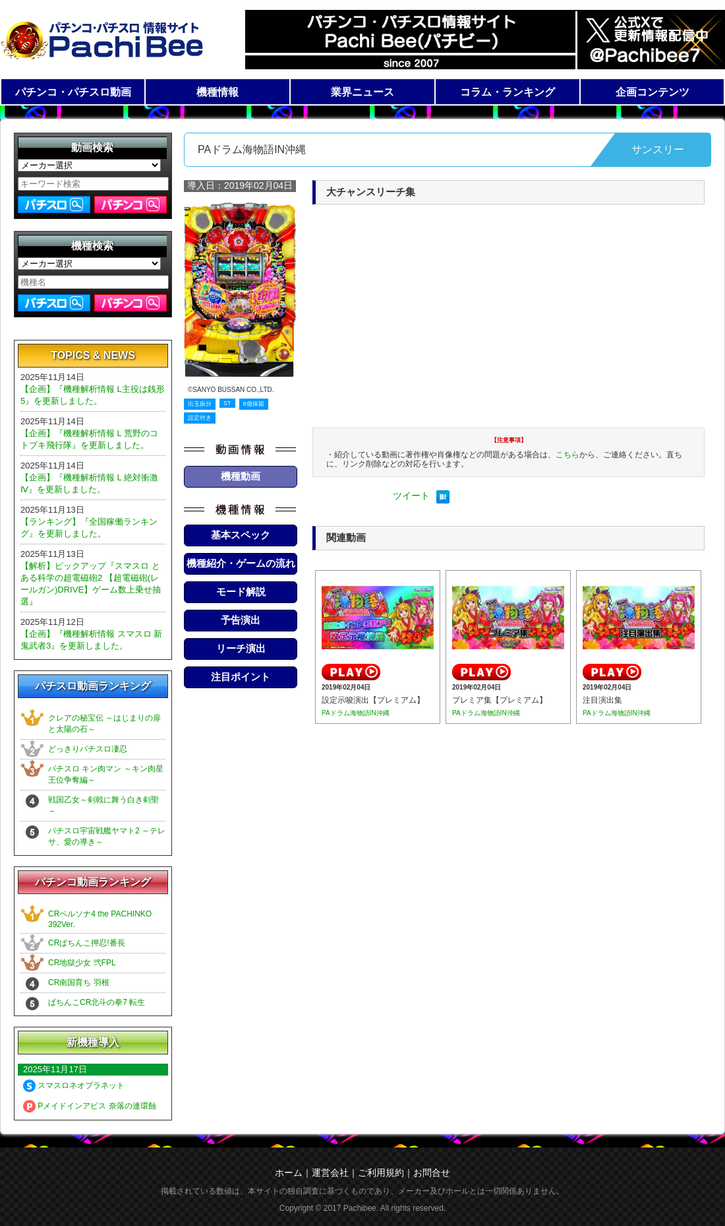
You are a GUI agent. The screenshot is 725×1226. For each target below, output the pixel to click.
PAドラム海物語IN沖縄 (356, 713)
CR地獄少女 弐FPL (82, 962)
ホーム (289, 1172)
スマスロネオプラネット (74, 1085)
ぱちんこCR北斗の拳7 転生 (96, 1002)
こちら (567, 454)
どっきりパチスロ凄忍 (87, 749)
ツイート (411, 495)
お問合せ (431, 1172)
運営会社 (330, 1172)
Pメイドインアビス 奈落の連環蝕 (89, 1106)
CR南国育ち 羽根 (78, 982)
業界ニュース (362, 92)
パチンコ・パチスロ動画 (73, 92)
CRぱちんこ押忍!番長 (86, 943)
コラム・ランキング (507, 92)
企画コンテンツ (652, 92)
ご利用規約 (381, 1172)
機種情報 (217, 92)
